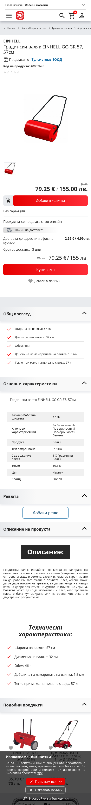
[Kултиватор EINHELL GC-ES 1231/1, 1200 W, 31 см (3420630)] (65, 733)
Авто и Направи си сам (32, 28)
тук (40, 773)
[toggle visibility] (45, 314)
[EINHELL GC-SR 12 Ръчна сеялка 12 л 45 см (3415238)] (26, 733)
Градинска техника (60, 28)
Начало (9, 28)
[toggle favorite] (44, 281)
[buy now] (45, 269)
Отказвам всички (45, 789)
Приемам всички (45, 781)
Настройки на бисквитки (45, 798)
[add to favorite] (13, 748)
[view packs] (45, 200)
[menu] (9, 15)
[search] (62, 15)
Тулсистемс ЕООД (47, 59)
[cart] (72, 15)
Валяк (57, 442)
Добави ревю (45, 513)
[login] (82, 15)
